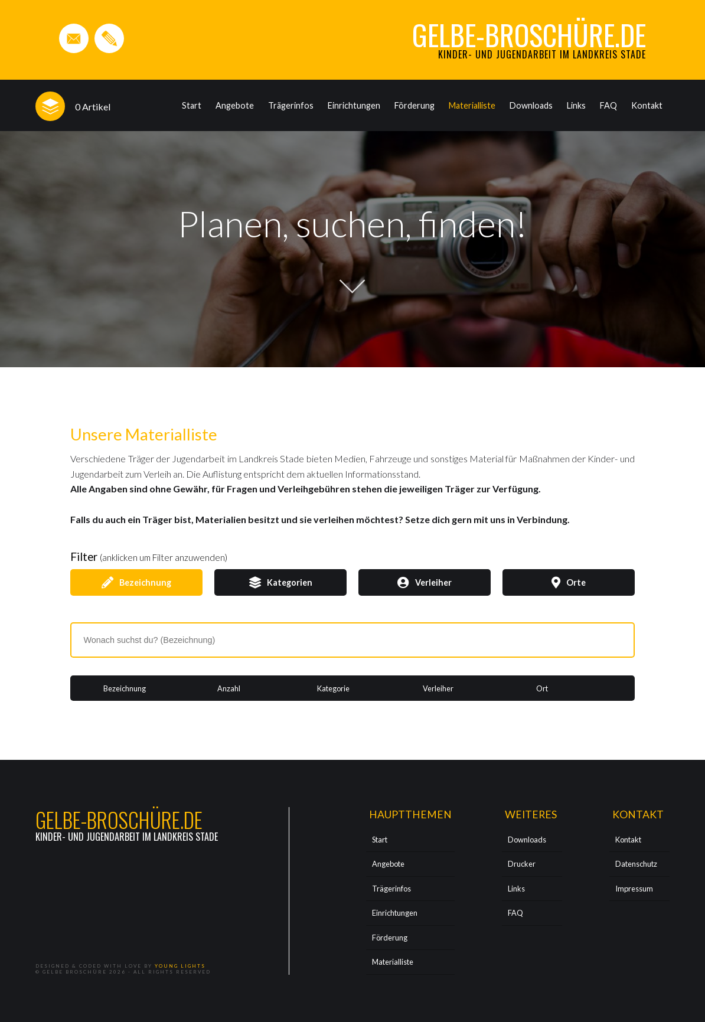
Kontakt (646, 105)
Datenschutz (636, 863)
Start (191, 105)
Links (576, 105)
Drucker (522, 863)
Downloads (531, 105)
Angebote (235, 105)
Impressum (634, 888)
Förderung (414, 105)
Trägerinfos (291, 105)
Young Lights (180, 966)
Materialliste (472, 105)
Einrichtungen (354, 105)
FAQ (608, 105)
